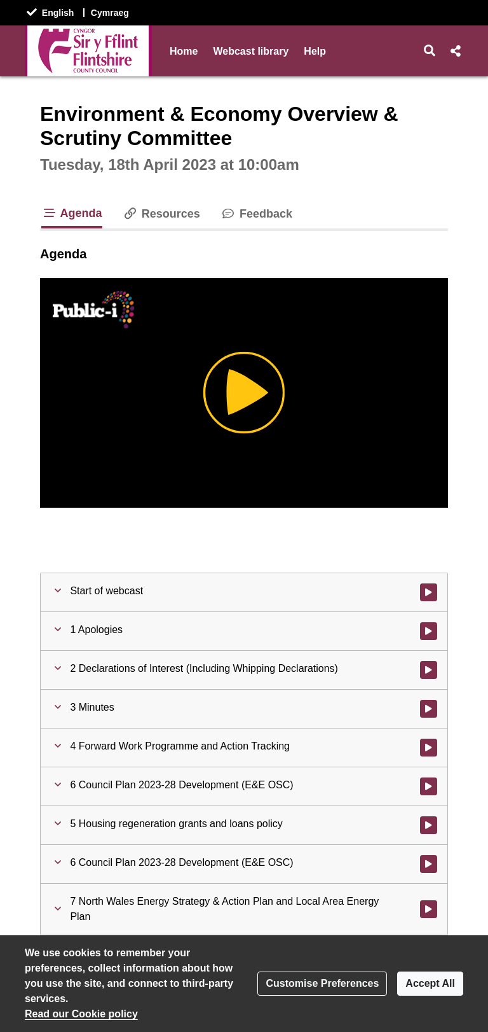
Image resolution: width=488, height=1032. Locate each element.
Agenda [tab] (71, 213)
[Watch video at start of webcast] (428, 592)
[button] (430, 51)
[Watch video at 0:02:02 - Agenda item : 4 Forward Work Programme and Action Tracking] (428, 748)
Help (315, 51)
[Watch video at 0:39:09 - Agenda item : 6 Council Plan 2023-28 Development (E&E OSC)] (428, 864)
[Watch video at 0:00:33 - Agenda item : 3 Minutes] (428, 709)
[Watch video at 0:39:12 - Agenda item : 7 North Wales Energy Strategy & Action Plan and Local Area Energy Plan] (428, 909)
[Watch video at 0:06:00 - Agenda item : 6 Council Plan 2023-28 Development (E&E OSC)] (428, 786)
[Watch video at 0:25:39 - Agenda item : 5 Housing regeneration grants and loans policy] (428, 825)
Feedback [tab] (256, 213)
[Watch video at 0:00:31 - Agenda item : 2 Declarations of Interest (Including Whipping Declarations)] (428, 670)
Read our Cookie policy (81, 1013)
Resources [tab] (161, 213)
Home (184, 51)
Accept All (430, 983)
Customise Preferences (322, 983)
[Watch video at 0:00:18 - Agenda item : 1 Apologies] (428, 631)
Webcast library (250, 51)
